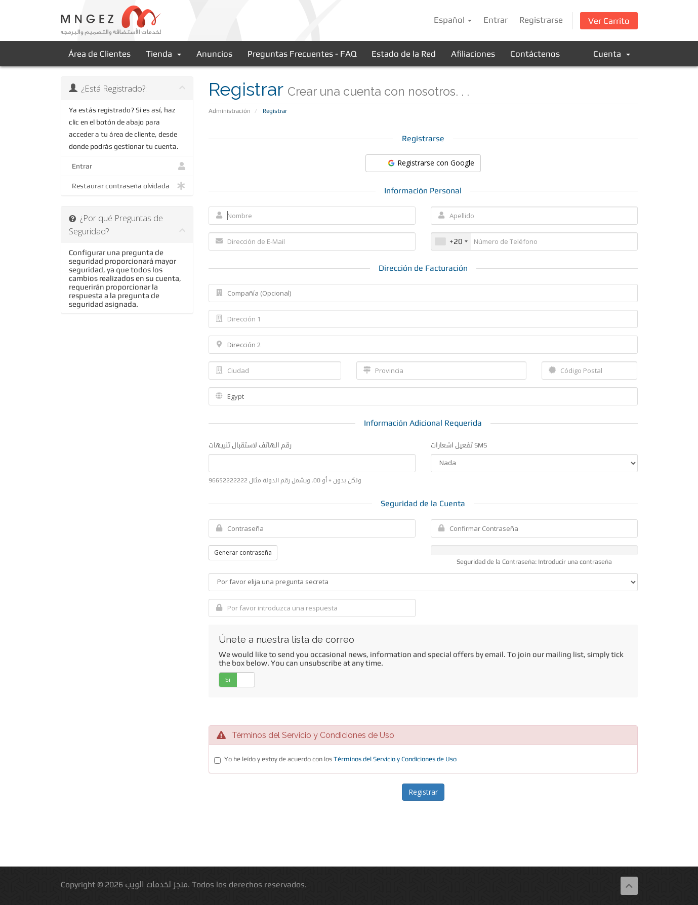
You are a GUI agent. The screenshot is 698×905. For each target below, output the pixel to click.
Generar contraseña (243, 552)
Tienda (163, 54)
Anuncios (214, 54)
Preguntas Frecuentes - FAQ (302, 54)
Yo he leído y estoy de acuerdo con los (340, 759)
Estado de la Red (404, 54)
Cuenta (611, 54)
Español (453, 20)
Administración (230, 110)
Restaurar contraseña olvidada (127, 186)
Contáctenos (535, 54)
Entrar (495, 20)
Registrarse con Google (430, 163)
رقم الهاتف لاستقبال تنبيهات (250, 445)
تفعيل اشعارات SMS (459, 445)
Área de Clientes (99, 54)
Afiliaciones (473, 54)
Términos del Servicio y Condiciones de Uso (395, 759)
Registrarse (541, 20)
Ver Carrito (609, 21)
